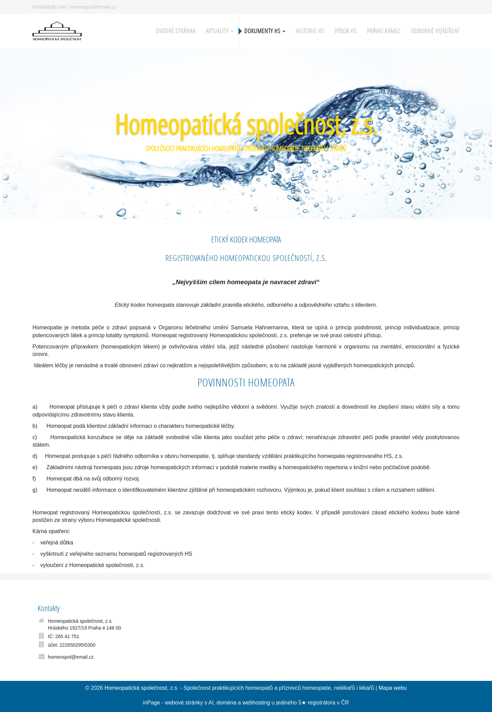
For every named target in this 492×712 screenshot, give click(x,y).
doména (226, 703)
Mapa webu (393, 688)
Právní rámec (384, 31)
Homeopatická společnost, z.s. (246, 124)
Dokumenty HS (264, 31)
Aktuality (219, 31)
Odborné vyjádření (435, 31)
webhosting (256, 703)
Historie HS (310, 31)
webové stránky (184, 703)
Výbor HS (345, 31)
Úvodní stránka (175, 31)
